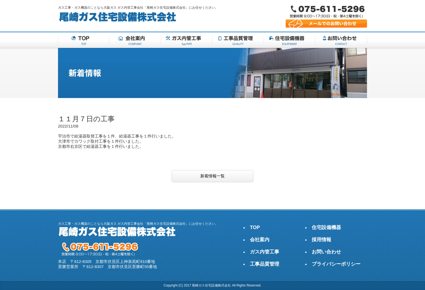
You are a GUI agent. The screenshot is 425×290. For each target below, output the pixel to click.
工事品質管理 (264, 264)
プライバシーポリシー (336, 264)
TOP (255, 227)
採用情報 (321, 239)
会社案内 (259, 239)
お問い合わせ (326, 252)
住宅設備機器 (326, 227)
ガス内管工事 (264, 252)
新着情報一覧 (212, 176)
